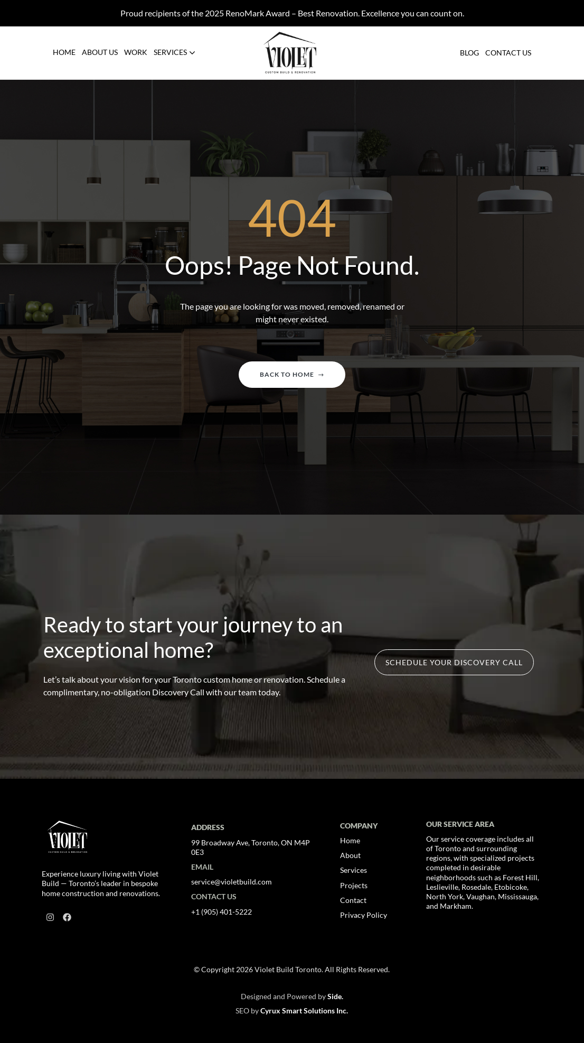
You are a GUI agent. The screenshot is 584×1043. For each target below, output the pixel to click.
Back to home (292, 374)
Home (350, 840)
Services (353, 869)
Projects (354, 885)
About (350, 855)
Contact (353, 900)
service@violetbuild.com (231, 881)
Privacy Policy (363, 914)
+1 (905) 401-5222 (221, 911)
